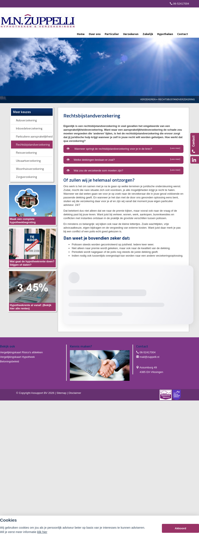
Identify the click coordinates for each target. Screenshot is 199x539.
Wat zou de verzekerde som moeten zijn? (123, 170)
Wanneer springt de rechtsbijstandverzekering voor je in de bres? (123, 148)
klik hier (42, 532)
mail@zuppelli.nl (149, 356)
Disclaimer (75, 392)
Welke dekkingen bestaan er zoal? (123, 159)
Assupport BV (39, 392)
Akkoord (180, 528)
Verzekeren (148, 99)
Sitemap (61, 392)
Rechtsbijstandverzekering (176, 99)
